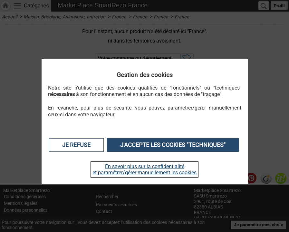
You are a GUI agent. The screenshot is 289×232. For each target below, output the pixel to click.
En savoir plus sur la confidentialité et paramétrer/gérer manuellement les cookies (144, 169)
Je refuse (76, 145)
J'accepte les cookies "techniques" (173, 145)
